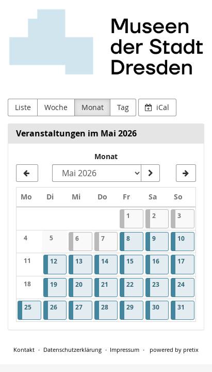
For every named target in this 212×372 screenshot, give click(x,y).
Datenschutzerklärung (72, 349)
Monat (92, 107)
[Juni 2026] (186, 173)
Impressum (124, 349)
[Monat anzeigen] (150, 173)
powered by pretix (174, 349)
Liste (23, 107)
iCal (157, 107)
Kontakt (24, 349)
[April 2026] (27, 173)
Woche (56, 107)
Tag (123, 107)
